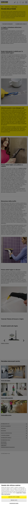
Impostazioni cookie (14, 503)
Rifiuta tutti (14, 500)
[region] (14, 494)
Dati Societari (7, 494)
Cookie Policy (19, 492)
